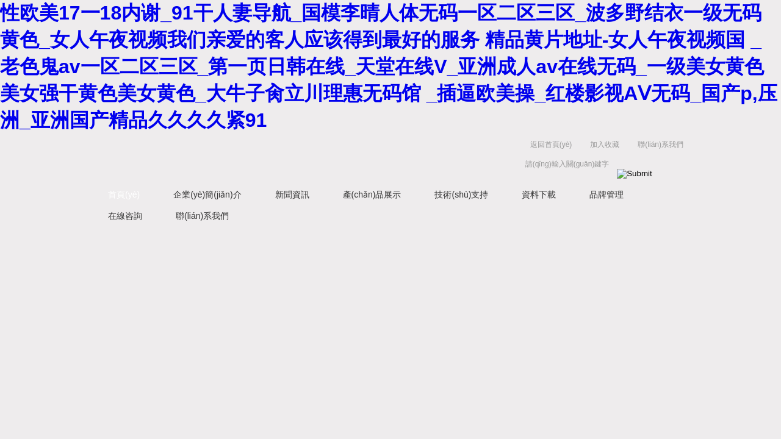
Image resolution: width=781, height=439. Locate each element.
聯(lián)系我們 (660, 144)
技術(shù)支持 (461, 194)
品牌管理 (606, 194)
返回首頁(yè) (551, 144)
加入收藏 (604, 144)
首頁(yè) (124, 194)
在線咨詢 (125, 216)
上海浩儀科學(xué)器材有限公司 (281, 157)
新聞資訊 (292, 194)
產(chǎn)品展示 (372, 194)
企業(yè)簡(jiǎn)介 (207, 194)
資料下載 (539, 194)
